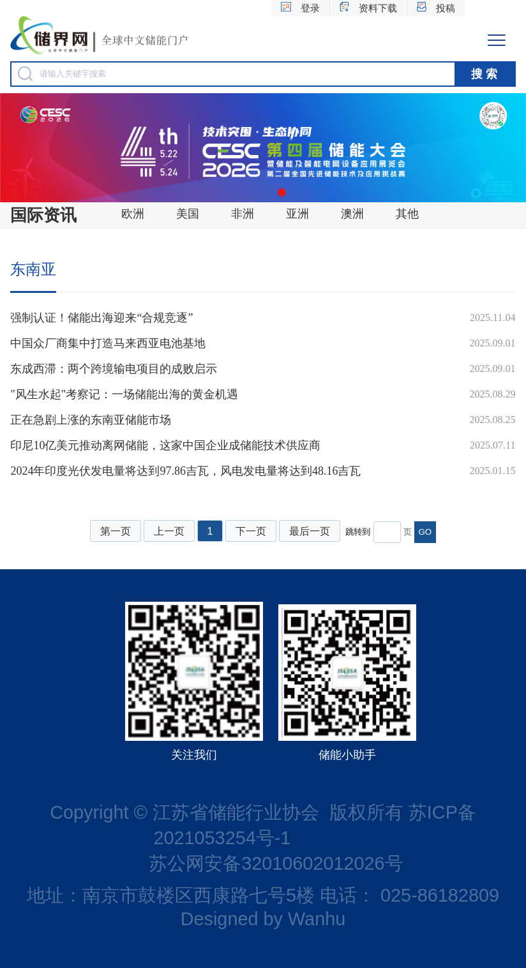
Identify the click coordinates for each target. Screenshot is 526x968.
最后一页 (309, 531)
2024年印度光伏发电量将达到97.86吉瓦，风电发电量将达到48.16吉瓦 (185, 471)
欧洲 (132, 213)
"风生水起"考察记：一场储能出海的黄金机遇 (124, 394)
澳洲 (352, 213)
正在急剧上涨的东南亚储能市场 (90, 419)
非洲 (242, 213)
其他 (407, 213)
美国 (187, 213)
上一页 (169, 531)
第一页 (115, 531)
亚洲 (297, 213)
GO (425, 532)
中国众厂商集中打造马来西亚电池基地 (108, 343)
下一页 (251, 531)
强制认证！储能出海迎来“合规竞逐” (101, 317)
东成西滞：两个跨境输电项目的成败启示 (113, 368)
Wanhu (316, 919)
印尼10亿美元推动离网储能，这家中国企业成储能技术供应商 (165, 445)
